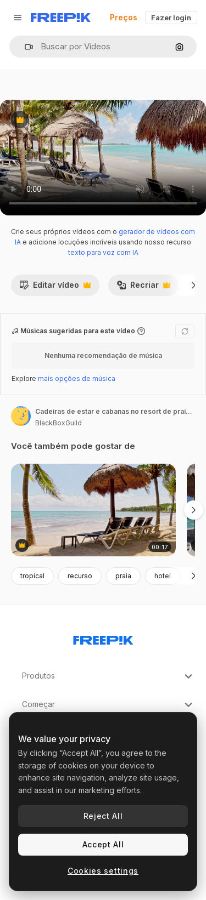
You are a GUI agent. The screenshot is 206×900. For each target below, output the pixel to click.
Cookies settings (103, 870)
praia (123, 576)
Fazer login (171, 17)
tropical (32, 576)
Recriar (143, 287)
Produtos (108, 676)
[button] (24, 47)
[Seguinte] (193, 285)
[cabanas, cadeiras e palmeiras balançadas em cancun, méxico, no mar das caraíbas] (93, 510)
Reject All (103, 816)
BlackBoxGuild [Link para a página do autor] (58, 423)
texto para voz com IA (103, 252)
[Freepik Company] (103, 638)
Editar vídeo (55, 287)
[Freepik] (61, 17)
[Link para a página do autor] (21, 416)
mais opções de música (76, 378)
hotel (162, 576)
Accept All (103, 844)
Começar (108, 704)
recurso (80, 576)
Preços (123, 17)
